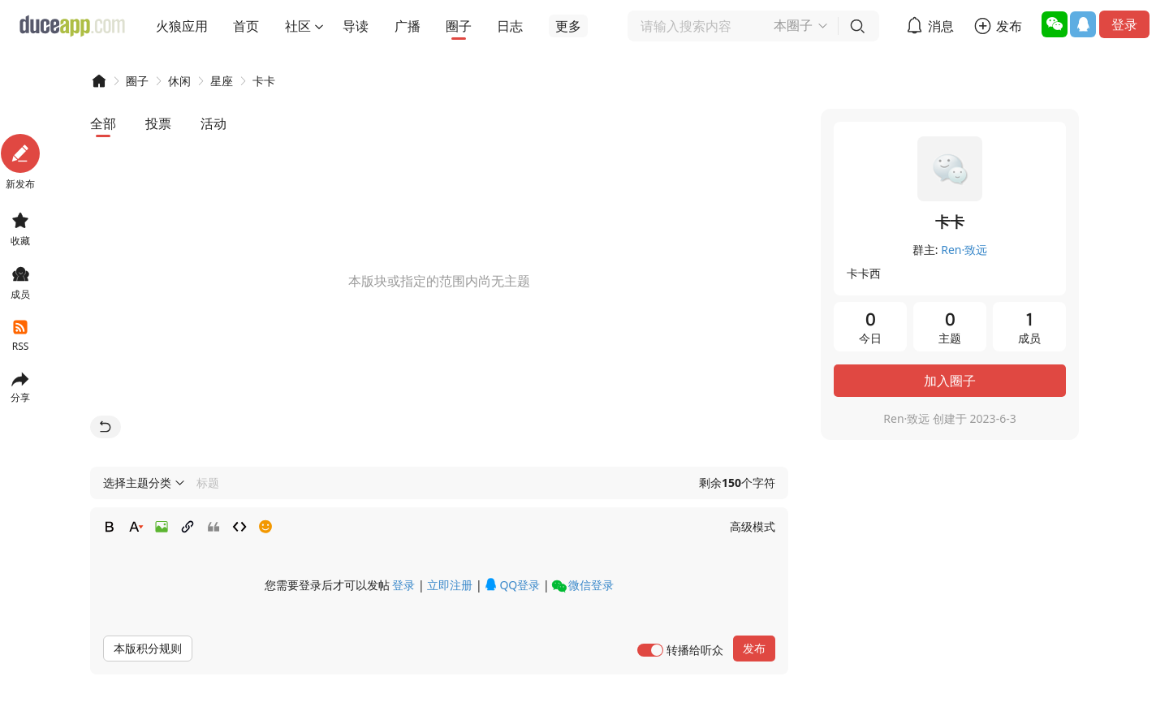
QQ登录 (512, 585)
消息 (941, 26)
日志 (510, 26)
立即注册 (449, 585)
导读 (356, 26)
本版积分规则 (148, 648)
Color (135, 526)
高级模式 (752, 526)
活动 (213, 123)
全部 (103, 123)
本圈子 (793, 25)
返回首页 (105, 427)
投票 (158, 123)
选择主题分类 (137, 482)
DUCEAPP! (98, 81)
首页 (246, 26)
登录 (1124, 24)
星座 (221, 80)
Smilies (265, 526)
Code (239, 526)
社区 (298, 26)
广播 (408, 26)
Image (161, 526)
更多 (568, 26)
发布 (1009, 26)
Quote (213, 526)
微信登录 (583, 585)
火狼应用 (182, 26)
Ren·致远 (964, 249)
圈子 (459, 26)
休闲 (179, 80)
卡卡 (263, 80)
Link (187, 526)
